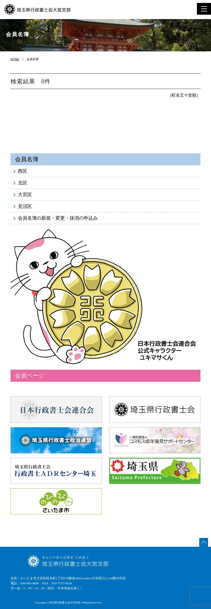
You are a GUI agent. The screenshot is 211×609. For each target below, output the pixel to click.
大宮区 (25, 194)
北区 (22, 182)
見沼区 (25, 206)
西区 (22, 171)
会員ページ (29, 375)
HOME (15, 59)
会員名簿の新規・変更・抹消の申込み (58, 218)
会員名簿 (26, 159)
